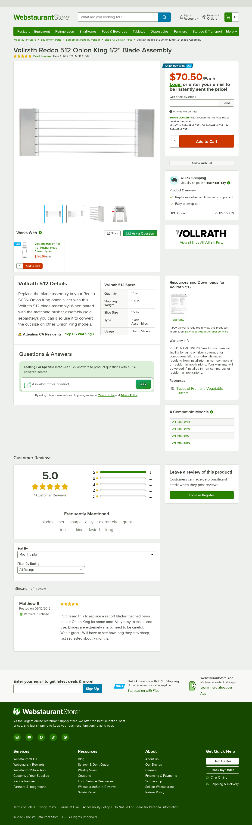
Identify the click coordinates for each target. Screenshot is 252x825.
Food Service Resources (95, 781)
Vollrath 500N (181, 443)
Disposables (159, 31)
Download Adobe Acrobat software (206, 331)
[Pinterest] (65, 737)
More (231, 31)
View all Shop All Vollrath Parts (201, 242)
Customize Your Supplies (31, 775)
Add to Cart (33, 266)
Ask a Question (140, 233)
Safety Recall (87, 792)
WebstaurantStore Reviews (97, 787)
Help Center (222, 761)
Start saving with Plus (143, 690)
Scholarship (153, 781)
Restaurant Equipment (33, 31)
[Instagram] (17, 737)
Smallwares (88, 31)
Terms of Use (106, 395)
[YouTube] (29, 737)
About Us (152, 759)
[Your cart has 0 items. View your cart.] (231, 17)
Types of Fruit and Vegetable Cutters (200, 391)
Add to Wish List (202, 163)
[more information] (228, 183)
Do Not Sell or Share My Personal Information (146, 807)
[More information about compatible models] (211, 412)
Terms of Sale (23, 807)
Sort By (22, 548)
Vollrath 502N (181, 429)
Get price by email (183, 97)
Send (226, 103)
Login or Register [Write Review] (201, 495)
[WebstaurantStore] (71, 711)
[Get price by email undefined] (194, 103)
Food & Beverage (114, 31)
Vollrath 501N (180, 436)
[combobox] (118, 17)
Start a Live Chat (180, 117)
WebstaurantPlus (25, 759)
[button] (53, 214)
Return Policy (154, 792)
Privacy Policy (129, 395)
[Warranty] (179, 307)
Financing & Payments (161, 775)
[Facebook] (41, 737)
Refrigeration (64, 31)
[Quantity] (175, 141)
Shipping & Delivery (222, 784)
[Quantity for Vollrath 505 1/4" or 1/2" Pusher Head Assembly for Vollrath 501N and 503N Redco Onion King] (19, 266)
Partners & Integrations (29, 787)
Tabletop (139, 31)
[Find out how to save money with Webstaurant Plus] (18, 244)
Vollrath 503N (181, 422)
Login (176, 84)
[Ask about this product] (87, 384)
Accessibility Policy (96, 807)
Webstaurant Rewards (29, 764)
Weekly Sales (87, 770)
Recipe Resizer (24, 781)
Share (112, 233)
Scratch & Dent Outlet (93, 764)
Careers (151, 770)
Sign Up (92, 689)
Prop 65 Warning (77, 334)
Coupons (84, 775)
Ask (143, 384)
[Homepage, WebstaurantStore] (41, 17)
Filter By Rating (28, 563)
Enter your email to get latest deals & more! (53, 681)
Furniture (180, 31)
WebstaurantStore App (29, 770)
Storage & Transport (207, 31)
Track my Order (222, 770)
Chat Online (216, 777)
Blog (81, 759)
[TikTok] (53, 737)
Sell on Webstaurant (159, 787)
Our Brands (153, 764)
